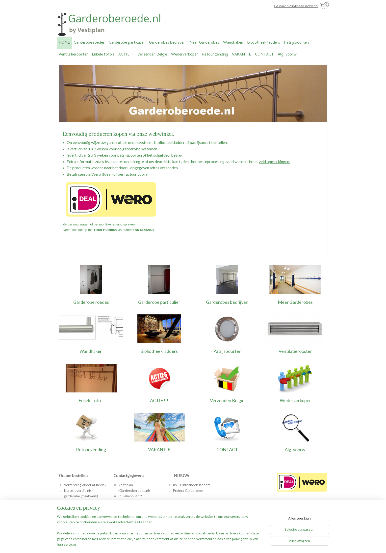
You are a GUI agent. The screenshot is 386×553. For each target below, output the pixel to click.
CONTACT (264, 55)
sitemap (173, 544)
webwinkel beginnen (199, 544)
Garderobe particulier (127, 43)
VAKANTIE (241, 55)
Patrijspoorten (296, 43)
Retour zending (215, 55)
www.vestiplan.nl (140, 524)
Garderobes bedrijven (167, 43)
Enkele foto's (103, 55)
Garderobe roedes (89, 43)
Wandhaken (233, 43)
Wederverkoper (184, 55)
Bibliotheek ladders (263, 43)
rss (182, 544)
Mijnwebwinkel (239, 544)
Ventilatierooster (73, 55)
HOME (64, 43)
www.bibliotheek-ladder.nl (189, 512)
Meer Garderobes (204, 43)
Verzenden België (152, 55)
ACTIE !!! (125, 55)
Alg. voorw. (288, 55)
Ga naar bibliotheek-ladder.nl (296, 6)
